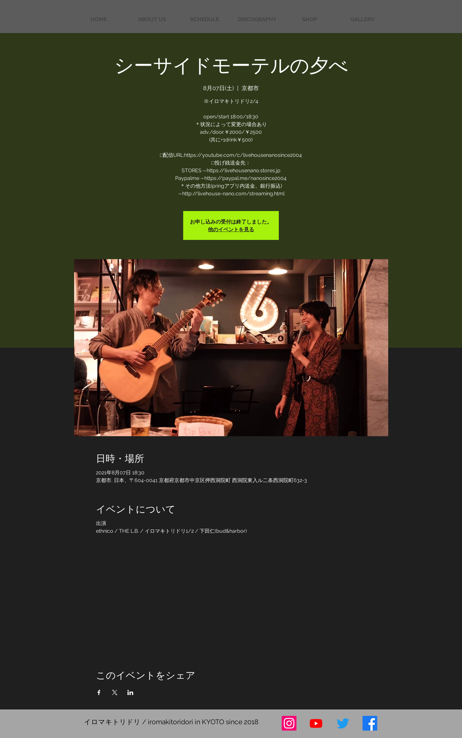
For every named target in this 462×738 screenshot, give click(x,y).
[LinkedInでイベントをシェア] (130, 692)
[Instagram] (289, 723)
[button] (362, 19)
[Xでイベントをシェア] (115, 692)
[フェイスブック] (370, 723)
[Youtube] (316, 723)
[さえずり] (343, 723)
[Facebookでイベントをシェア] (99, 692)
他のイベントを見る (231, 229)
